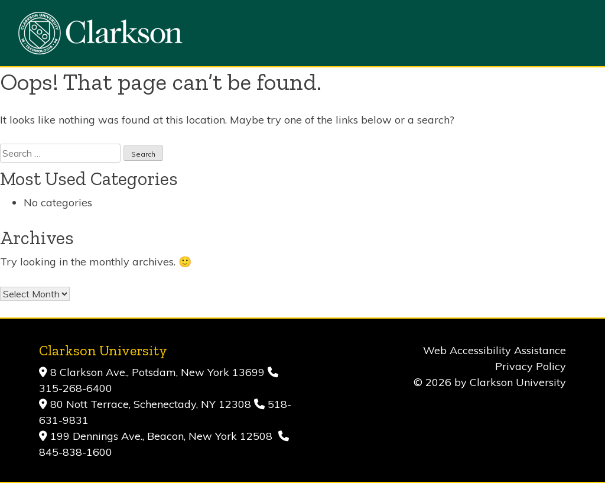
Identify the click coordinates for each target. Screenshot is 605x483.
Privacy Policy (530, 366)
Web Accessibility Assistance (494, 350)
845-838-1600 (75, 452)
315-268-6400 (75, 388)
